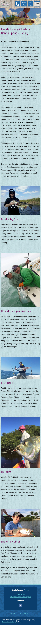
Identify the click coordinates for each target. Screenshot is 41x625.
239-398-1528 (20, 594)
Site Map (13, 613)
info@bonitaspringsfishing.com (20, 597)
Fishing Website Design (9, 622)
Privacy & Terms (25, 613)
